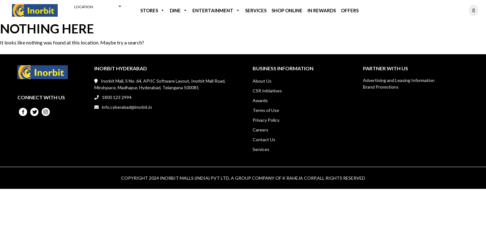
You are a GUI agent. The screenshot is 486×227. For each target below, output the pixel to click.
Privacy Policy (266, 120)
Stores (152, 10)
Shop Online (287, 10)
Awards (260, 100)
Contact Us (264, 139)
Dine (178, 10)
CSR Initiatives (267, 90)
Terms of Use (266, 110)
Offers (350, 10)
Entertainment (216, 10)
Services (255, 10)
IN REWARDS (321, 10)
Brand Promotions (381, 87)
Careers (260, 129)
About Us (262, 81)
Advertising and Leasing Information (399, 80)
